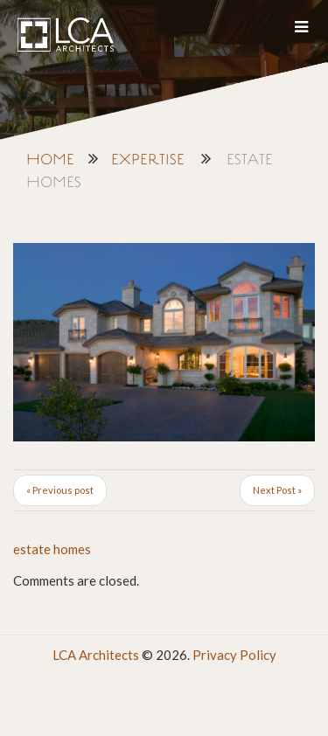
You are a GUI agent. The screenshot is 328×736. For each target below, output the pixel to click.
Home (50, 160)
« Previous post (60, 490)
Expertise (148, 160)
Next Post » (277, 490)
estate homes (52, 549)
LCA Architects (95, 655)
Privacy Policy (234, 655)
